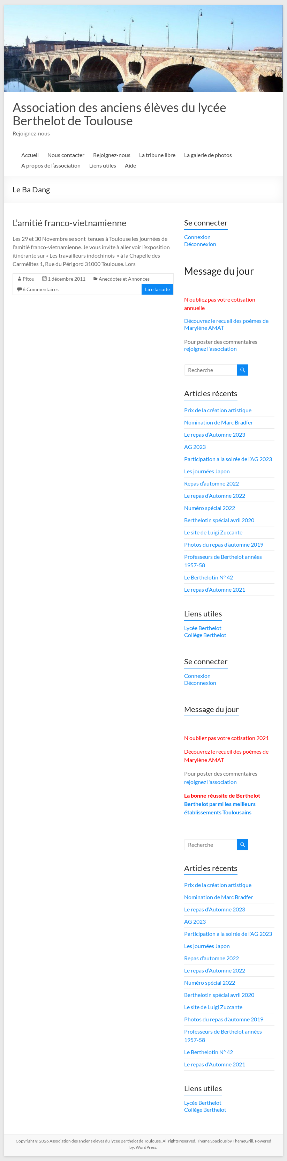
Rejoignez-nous (111, 154)
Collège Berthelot (205, 634)
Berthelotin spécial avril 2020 (219, 520)
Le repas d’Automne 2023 (214, 434)
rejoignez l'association (210, 348)
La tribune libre (157, 154)
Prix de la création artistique (217, 410)
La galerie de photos (208, 154)
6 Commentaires (41, 289)
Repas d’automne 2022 (211, 483)
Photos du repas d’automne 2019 (223, 544)
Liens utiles (102, 165)
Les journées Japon (207, 471)
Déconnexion (200, 244)
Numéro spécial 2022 (209, 507)
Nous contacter (65, 154)
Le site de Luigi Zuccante (213, 532)
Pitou (29, 279)
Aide (130, 165)
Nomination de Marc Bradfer (218, 422)
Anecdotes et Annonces (124, 279)
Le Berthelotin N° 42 (208, 577)
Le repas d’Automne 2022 (214, 495)
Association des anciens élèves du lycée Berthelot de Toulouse (119, 113)
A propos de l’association (51, 165)
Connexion (197, 237)
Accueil (30, 154)
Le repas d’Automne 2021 (214, 589)
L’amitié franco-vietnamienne (70, 222)
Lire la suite (157, 289)
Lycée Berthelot (202, 627)
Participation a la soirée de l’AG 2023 (228, 459)
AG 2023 (195, 446)
